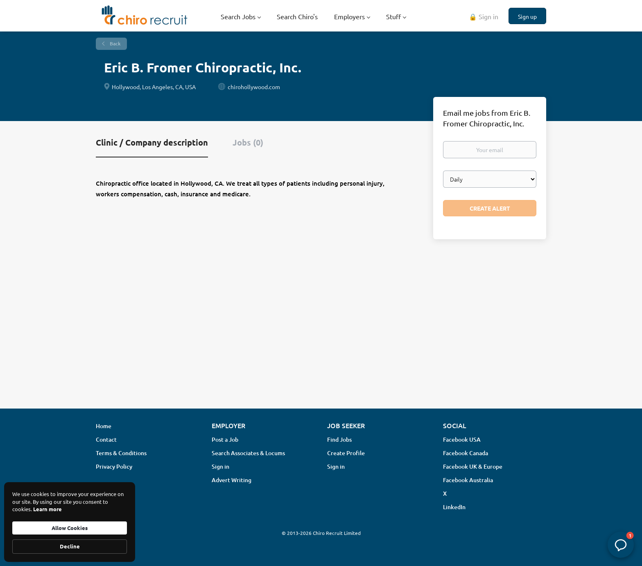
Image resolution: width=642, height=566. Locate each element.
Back (115, 43)
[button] (621, 545)
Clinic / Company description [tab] (152, 142)
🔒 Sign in (483, 16)
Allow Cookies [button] (70, 527)
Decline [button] (70, 546)
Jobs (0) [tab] (248, 142)
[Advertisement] (321, 337)
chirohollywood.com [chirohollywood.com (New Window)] (254, 86)
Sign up (527, 16)
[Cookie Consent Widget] (69, 522)
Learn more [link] (47, 508)
